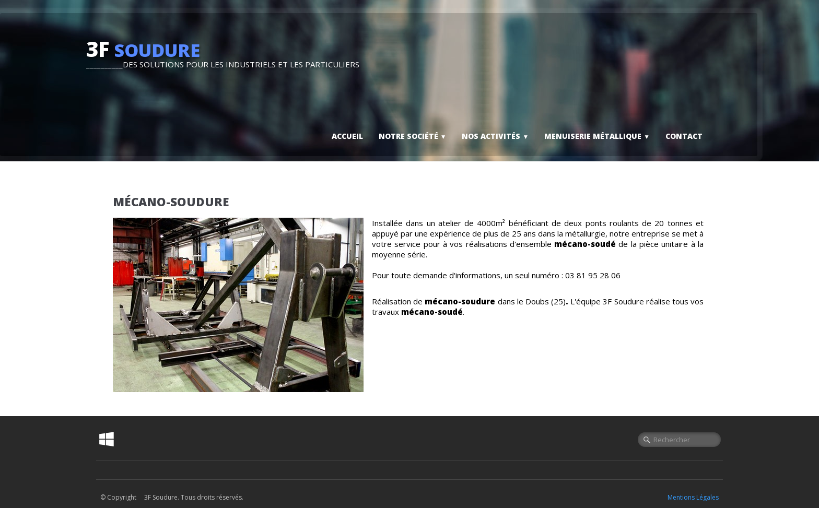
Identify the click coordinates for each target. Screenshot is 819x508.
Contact (684, 136)
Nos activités (495, 136)
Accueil (347, 136)
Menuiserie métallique (597, 136)
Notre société (413, 136)
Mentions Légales (693, 497)
